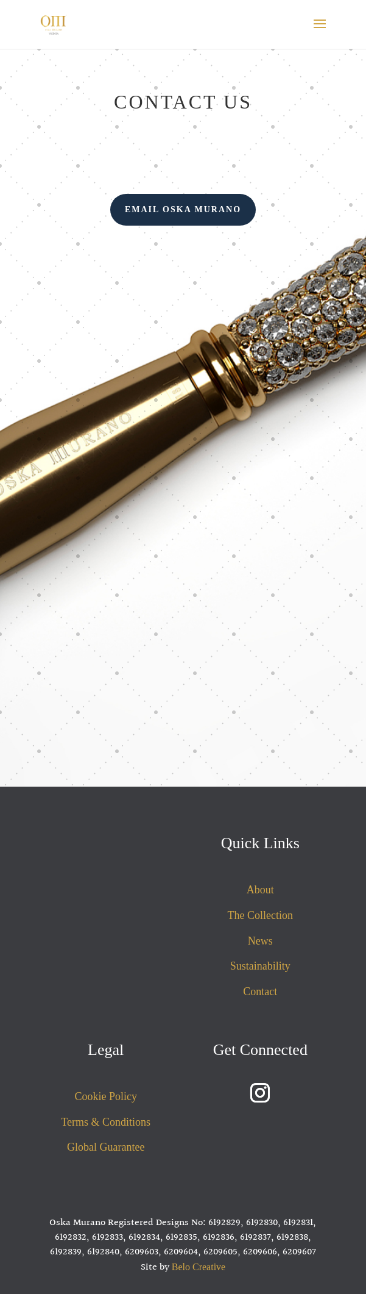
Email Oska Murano (183, 209)
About (260, 890)
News (260, 941)
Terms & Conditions (105, 1122)
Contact (260, 991)
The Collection (260, 915)
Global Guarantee (105, 1147)
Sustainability (260, 966)
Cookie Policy (105, 1096)
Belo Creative (198, 1267)
